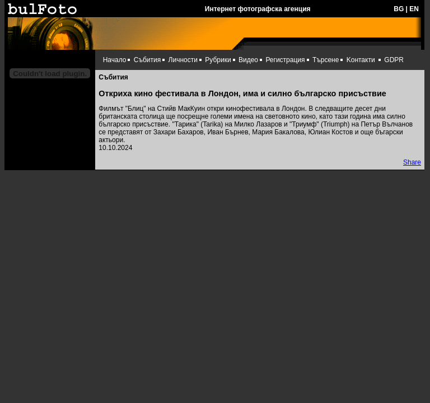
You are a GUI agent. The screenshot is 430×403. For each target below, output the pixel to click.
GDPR (394, 60)
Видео (248, 60)
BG (399, 9)
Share (412, 162)
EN (414, 9)
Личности (183, 60)
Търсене (325, 60)
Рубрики (218, 60)
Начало (115, 60)
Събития (147, 60)
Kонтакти (361, 60)
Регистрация (285, 60)
